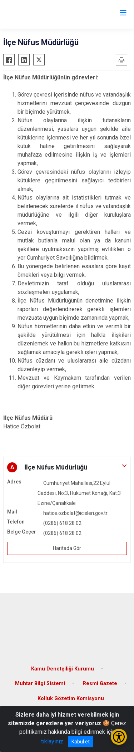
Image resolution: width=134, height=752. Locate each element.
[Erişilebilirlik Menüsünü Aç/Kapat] (119, 737)
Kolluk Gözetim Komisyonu (71, 699)
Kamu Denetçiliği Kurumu (62, 669)
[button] (67, 467)
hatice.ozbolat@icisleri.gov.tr (75, 513)
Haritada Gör (67, 548)
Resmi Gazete (100, 683)
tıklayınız (52, 741)
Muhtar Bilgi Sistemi (40, 683)
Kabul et (80, 741)
